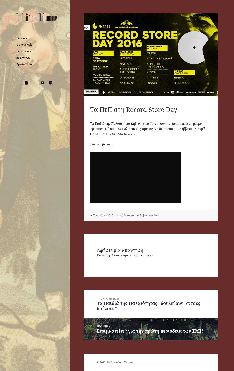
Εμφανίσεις (23, 57)
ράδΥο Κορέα (126, 215)
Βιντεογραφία (24, 51)
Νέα (156, 215)
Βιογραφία (22, 38)
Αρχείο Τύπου (24, 64)
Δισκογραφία (24, 44)
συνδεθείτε (145, 255)
